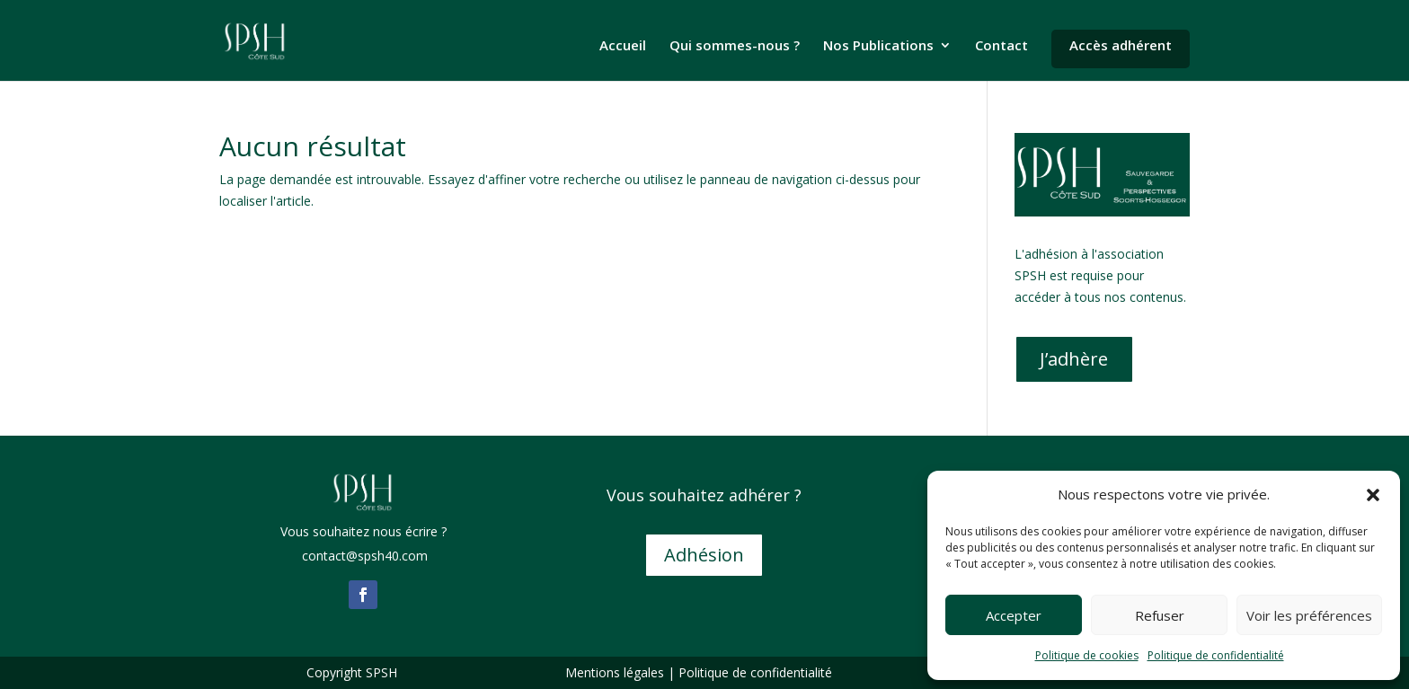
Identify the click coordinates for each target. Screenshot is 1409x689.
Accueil (622, 46)
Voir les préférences (1309, 615)
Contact (1001, 46)
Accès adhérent (1120, 45)
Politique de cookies (1087, 655)
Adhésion (704, 555)
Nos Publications (878, 46)
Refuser (1159, 615)
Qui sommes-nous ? (734, 46)
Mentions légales (614, 672)
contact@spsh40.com (363, 555)
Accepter (1013, 615)
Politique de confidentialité (1216, 655)
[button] (1373, 495)
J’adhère (1074, 359)
